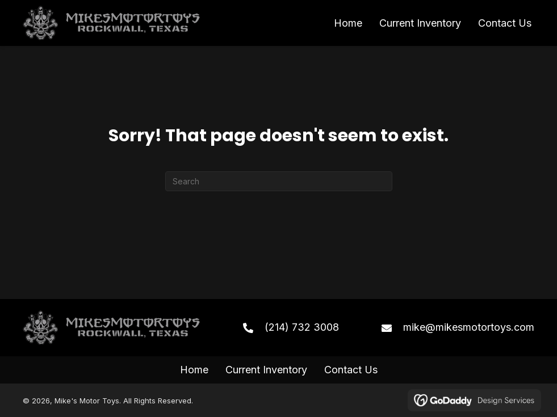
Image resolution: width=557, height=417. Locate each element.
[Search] (278, 181)
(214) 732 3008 (302, 327)
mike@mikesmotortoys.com (468, 327)
